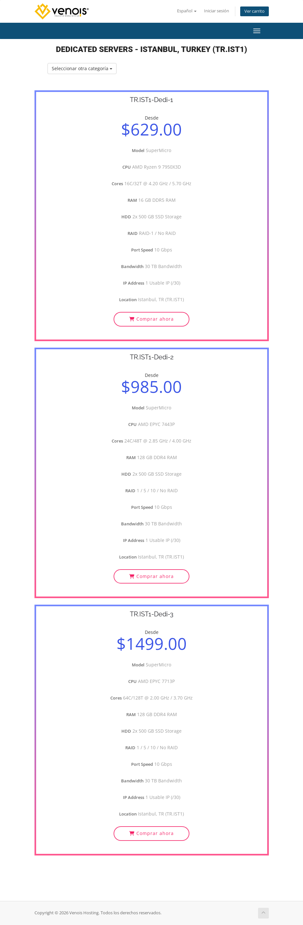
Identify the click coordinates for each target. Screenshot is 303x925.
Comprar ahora (151, 319)
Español (187, 11)
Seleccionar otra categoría (82, 68)
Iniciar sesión (216, 11)
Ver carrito (254, 11)
